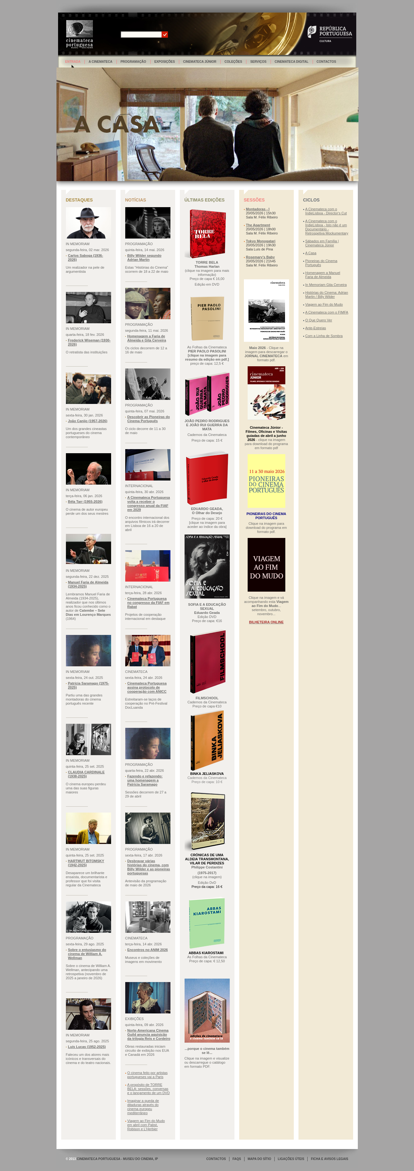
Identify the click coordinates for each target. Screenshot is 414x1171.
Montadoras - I (258, 209)
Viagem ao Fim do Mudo (324, 304)
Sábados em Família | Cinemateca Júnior (322, 243)
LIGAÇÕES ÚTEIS (291, 1159)
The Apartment (258, 225)
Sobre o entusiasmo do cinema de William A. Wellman (87, 954)
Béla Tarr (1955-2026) (85, 501)
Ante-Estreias (315, 328)
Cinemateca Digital (292, 61)
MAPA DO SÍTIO (259, 1159)
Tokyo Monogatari (261, 241)
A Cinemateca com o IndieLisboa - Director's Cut (326, 211)
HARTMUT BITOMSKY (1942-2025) (86, 863)
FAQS (237, 1159)
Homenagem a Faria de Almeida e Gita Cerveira (146, 338)
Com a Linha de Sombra (324, 336)
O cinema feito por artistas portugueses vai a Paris (147, 1075)
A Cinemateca (100, 61)
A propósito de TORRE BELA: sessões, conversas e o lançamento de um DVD (148, 1089)
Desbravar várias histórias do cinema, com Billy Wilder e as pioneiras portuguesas (148, 867)
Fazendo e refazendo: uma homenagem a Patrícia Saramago (145, 780)
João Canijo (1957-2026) (87, 421)
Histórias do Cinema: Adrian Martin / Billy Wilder (326, 294)
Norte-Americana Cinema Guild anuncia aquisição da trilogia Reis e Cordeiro (148, 1034)
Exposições (164, 61)
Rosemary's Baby (260, 257)
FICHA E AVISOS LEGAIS (329, 1159)
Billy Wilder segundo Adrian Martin (144, 257)
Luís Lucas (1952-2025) (87, 1047)
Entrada (73, 61)
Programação (133, 61)
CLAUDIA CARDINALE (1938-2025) (86, 774)
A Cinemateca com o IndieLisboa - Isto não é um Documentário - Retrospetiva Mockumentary (326, 227)
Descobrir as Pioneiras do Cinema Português (148, 419)
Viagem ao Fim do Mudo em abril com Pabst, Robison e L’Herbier (146, 1125)
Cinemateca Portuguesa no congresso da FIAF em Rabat (148, 603)
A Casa (310, 253)
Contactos (326, 61)
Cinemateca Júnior (199, 61)
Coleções (233, 61)
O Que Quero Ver (318, 320)
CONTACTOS (216, 1159)
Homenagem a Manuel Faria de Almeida (322, 275)
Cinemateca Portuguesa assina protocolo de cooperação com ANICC (147, 687)
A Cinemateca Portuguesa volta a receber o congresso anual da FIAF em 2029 (148, 504)
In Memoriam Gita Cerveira (326, 285)
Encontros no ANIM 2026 (147, 950)
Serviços (258, 61)
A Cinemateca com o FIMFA (326, 312)
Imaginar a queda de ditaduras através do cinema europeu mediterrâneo (143, 1107)
